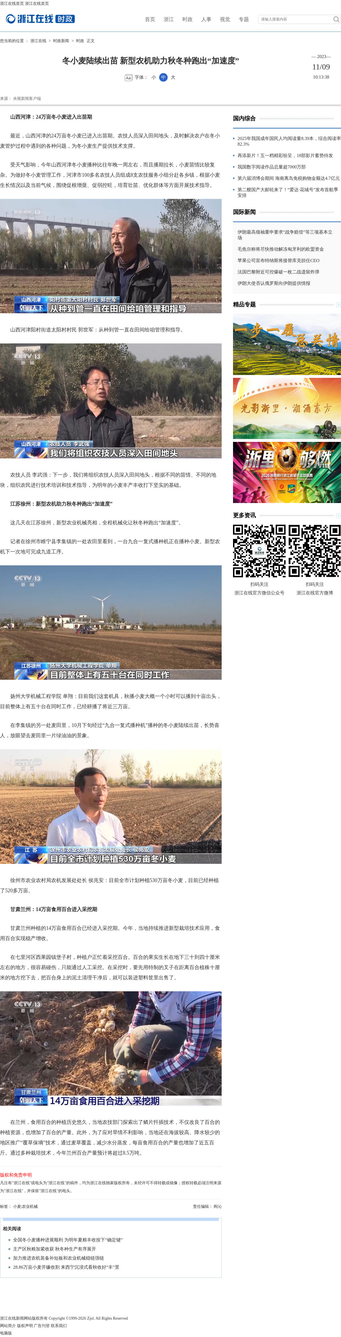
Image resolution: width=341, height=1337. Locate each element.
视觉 (225, 19)
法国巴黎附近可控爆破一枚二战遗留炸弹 (278, 271)
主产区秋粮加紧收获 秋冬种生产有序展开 (54, 1249)
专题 (244, 19)
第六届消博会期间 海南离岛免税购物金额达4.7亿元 (289, 178)
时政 (187, 19)
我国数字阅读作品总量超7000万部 (272, 166)
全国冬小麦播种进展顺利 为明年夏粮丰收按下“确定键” (68, 1239)
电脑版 (6, 1333)
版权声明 (25, 1326)
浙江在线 (38, 41)
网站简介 (8, 1326)
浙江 (169, 19)
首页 (150, 19)
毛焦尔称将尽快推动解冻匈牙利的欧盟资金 (281, 249)
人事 (206, 19)
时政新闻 (61, 41)
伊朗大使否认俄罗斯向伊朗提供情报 (274, 283)
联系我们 (59, 1326)
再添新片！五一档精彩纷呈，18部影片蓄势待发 (285, 155)
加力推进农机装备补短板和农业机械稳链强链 (58, 1258)
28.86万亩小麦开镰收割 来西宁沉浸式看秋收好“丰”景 (66, 1267)
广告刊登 (42, 1326)
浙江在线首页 (12, 3)
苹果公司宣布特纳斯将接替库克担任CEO (278, 260)
